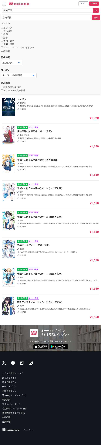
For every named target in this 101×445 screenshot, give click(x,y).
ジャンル (5, 23)
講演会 (5, 51)
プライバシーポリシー (12, 404)
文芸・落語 (7, 44)
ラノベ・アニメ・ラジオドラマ (17, 47)
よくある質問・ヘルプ (12, 373)
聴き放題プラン (9, 382)
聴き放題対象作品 (11, 87)
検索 (96, 17)
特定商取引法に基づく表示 (14, 408)
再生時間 (5, 57)
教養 (4, 34)
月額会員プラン (9, 391)
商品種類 (5, 82)
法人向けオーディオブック (14, 395)
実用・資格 (7, 41)
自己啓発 (6, 31)
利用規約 (6, 400)
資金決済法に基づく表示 (13, 413)
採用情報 (6, 422)
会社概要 (6, 417)
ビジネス (6, 27)
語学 (4, 37)
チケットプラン (9, 386)
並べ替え (5, 70)
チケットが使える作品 (13, 90)
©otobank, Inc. (28, 430)
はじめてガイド (9, 378)
